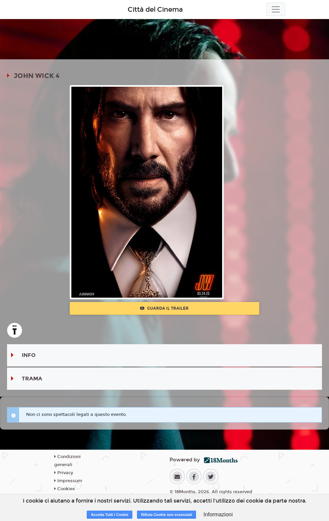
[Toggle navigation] (275, 9)
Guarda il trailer (164, 308)
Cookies (64, 489)
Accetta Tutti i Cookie (109, 515)
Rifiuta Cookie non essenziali (166, 515)
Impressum (68, 480)
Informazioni (218, 514)
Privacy (63, 472)
